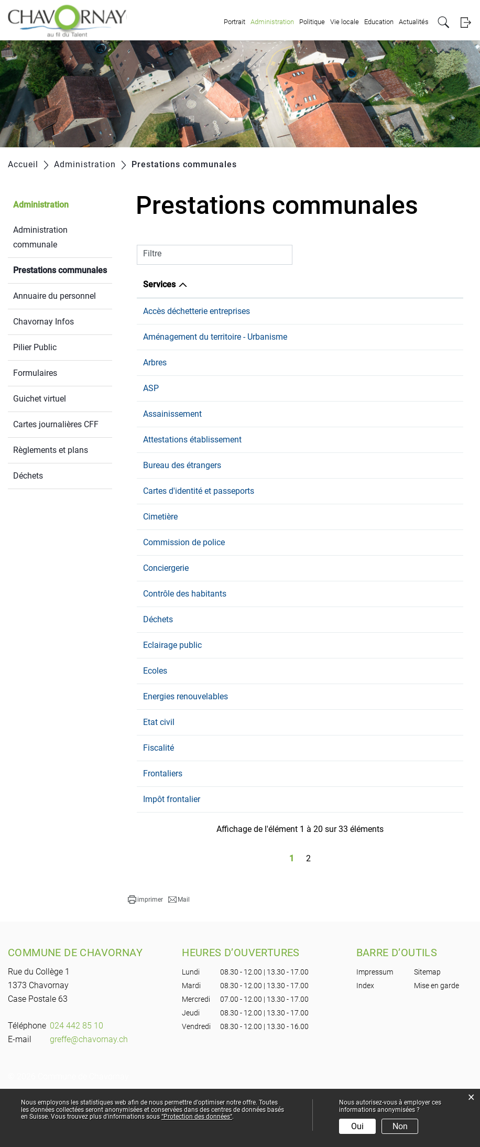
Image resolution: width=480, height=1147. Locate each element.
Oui (357, 1126)
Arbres (155, 388)
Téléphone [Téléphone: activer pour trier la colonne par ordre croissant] (267, 284)
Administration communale (40, 237)
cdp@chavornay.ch (371, 593)
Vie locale (344, 22)
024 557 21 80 (274, 721)
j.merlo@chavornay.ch (377, 618)
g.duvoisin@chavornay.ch (383, 747)
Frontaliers (162, 824)
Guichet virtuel (39, 399)
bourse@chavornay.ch (377, 798)
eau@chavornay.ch (371, 311)
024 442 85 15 (274, 465)
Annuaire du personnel (54, 296)
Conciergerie (166, 618)
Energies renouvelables (185, 747)
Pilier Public (35, 347)
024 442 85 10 (274, 349)
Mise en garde (436, 1036)
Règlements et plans (50, 450)
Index (365, 1036)
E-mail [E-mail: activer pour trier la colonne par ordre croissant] (347, 284)
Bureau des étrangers (182, 503)
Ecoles (155, 721)
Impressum (374, 1022)
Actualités (414, 22)
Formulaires (35, 373)
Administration (272, 22)
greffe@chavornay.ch (375, 567)
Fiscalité (158, 798)
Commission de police (184, 593)
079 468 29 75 (274, 413)
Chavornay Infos (43, 322)
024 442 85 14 (274, 311)
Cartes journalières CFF (56, 424)
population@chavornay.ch (384, 465)
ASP (151, 413)
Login (465, 22)
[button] (145, 950)
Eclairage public (172, 695)
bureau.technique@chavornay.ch (396, 349)
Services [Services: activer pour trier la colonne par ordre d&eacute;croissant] (159, 284)
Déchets (28, 476)
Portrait (234, 22)
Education (379, 22)
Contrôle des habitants (184, 644)
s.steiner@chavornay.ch (379, 413)
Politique (312, 22)
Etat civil (158, 772)
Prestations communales (62, 269)
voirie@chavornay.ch (374, 695)
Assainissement (172, 439)
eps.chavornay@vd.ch (376, 721)
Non (400, 1126)
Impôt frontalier (171, 849)
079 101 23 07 (274, 618)
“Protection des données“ (196, 1116)
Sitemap (427, 1022)
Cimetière (160, 567)
